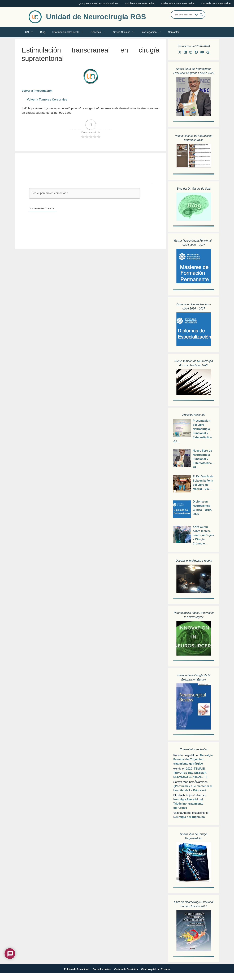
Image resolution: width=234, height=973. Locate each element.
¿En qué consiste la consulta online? (98, 3)
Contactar (173, 31)
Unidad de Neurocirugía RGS (96, 17)
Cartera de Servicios (126, 969)
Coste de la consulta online (216, 3)
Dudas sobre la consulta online (177, 3)
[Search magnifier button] (201, 14)
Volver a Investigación (37, 90)
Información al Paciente (69, 32)
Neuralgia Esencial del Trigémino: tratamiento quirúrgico (193, 759)
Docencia (100, 32)
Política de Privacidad (76, 969)
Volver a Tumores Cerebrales (47, 99)
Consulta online (102, 969)
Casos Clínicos (125, 32)
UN (31, 32)
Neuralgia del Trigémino (189, 816)
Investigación (152, 32)
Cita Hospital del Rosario (155, 969)
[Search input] (184, 14)
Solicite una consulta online (139, 3)
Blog (42, 31)
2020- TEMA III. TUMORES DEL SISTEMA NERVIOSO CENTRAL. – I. (190, 772)
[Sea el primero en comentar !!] (84, 193)
